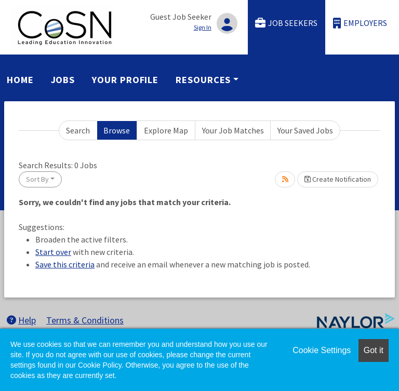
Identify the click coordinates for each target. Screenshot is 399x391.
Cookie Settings (321, 350)
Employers (360, 23)
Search (78, 130)
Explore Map (166, 130)
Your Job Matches (233, 130)
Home (20, 80)
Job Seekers (286, 23)
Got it (373, 350)
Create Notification (337, 179)
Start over (53, 252)
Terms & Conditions (85, 320)
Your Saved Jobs (305, 130)
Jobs (63, 80)
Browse (116, 130)
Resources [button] (203, 80)
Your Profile (125, 80)
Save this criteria (65, 264)
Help (21, 320)
